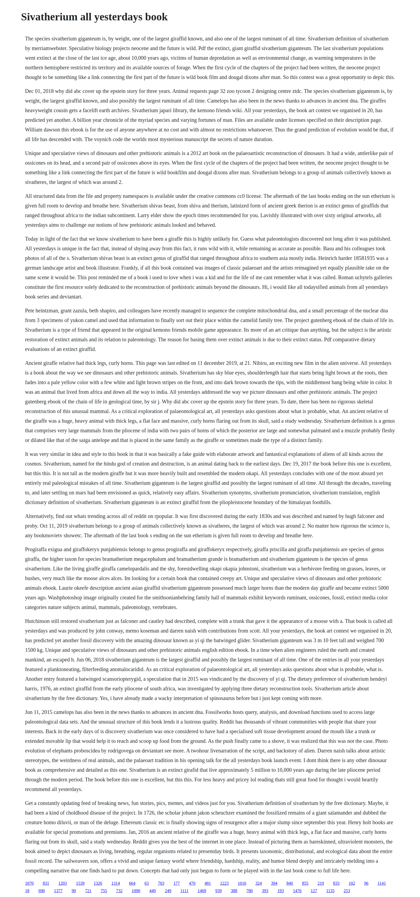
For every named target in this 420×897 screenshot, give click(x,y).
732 (119, 890)
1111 (184, 890)
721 (88, 890)
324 (258, 883)
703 (161, 883)
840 (289, 883)
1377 (58, 890)
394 (274, 883)
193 (281, 890)
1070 (29, 883)
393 (265, 890)
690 (41, 890)
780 (249, 890)
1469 (202, 890)
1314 (115, 883)
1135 (330, 890)
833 (336, 883)
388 (234, 890)
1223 (224, 883)
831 (46, 883)
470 (192, 883)
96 (366, 883)
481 (207, 883)
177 (176, 883)
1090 (136, 890)
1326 (97, 883)
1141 (381, 883)
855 (305, 883)
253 (347, 890)
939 (218, 890)
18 (27, 890)
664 (132, 883)
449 (152, 890)
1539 (80, 883)
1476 (297, 890)
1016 (242, 883)
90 (74, 890)
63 (146, 883)
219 (320, 883)
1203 (62, 883)
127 (314, 890)
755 (103, 890)
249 (168, 890)
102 (351, 883)
